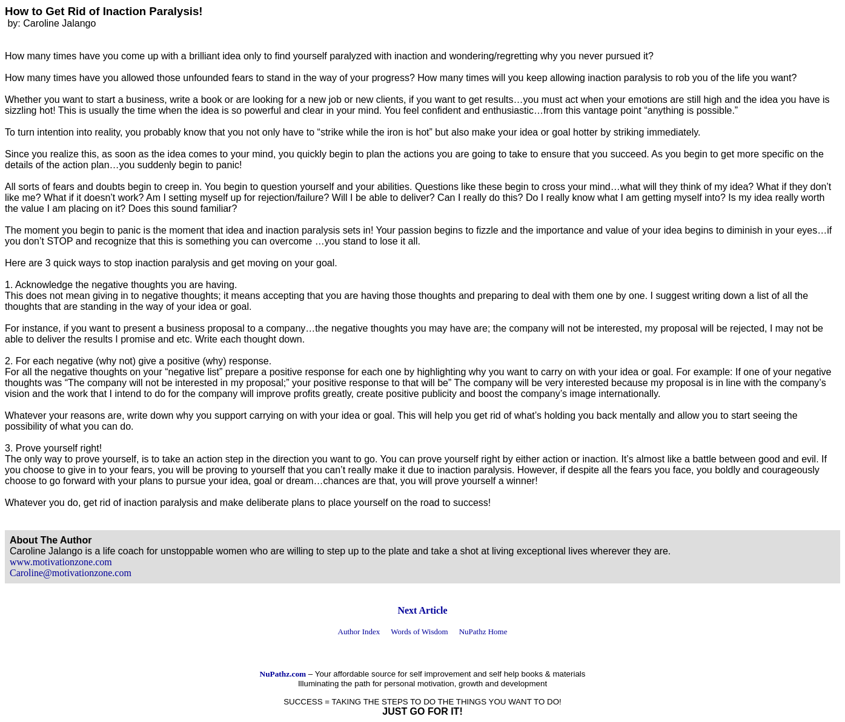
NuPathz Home (483, 631)
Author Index (359, 631)
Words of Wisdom (419, 631)
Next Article (422, 610)
